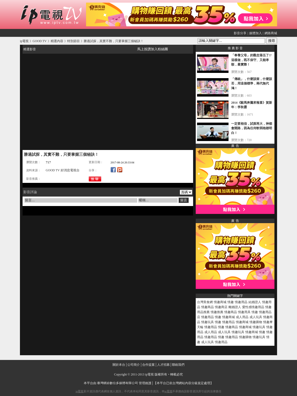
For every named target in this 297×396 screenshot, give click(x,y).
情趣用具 (244, 312)
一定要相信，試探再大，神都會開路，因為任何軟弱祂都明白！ (251, 128)
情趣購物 (256, 322)
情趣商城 (220, 302)
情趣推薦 (217, 312)
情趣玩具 (207, 322)
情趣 (230, 302)
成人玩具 (256, 317)
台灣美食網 (205, 302)
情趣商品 (207, 307)
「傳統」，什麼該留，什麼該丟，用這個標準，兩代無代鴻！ (251, 83)
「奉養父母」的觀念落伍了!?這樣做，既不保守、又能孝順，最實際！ (251, 59)
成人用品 (242, 317)
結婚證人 (254, 302)
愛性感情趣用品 (253, 307)
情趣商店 (221, 307)
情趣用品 (241, 302)
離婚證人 (235, 307)
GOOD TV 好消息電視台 (62, 170)
